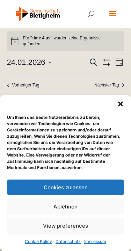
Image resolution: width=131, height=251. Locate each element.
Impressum (95, 241)
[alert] (65, 41)
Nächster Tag (109, 85)
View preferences (65, 225)
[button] (120, 103)
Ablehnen (65, 206)
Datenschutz (68, 241)
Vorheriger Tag (23, 85)
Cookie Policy (38, 241)
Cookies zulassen (66, 187)
